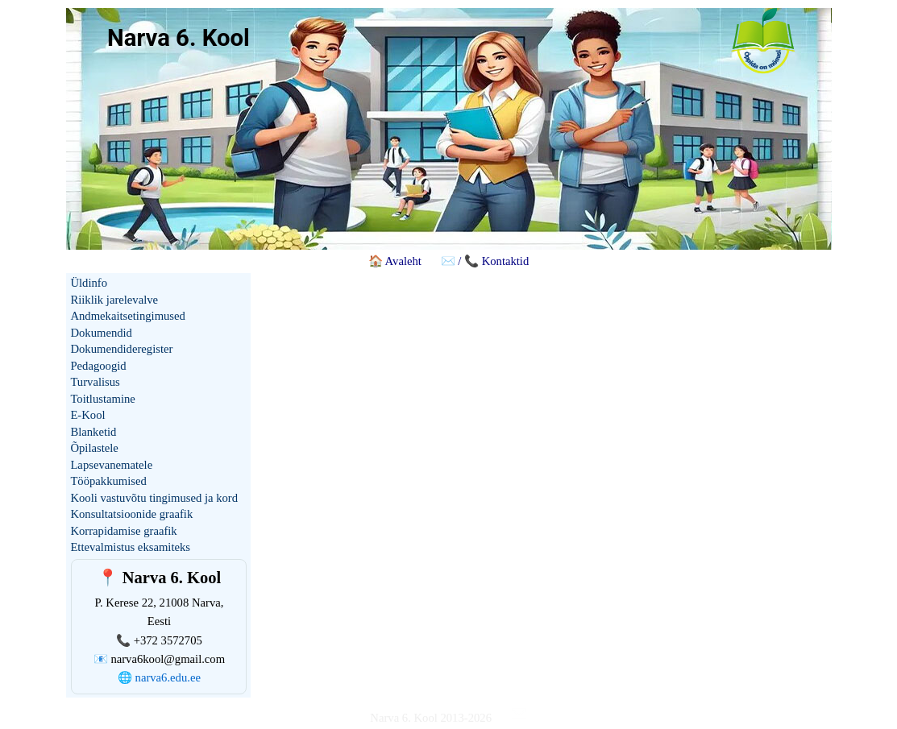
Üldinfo (88, 282)
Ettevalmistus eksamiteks (130, 547)
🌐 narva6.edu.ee (159, 677)
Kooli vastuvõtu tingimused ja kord (154, 497)
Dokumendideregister (121, 348)
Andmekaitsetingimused (127, 315)
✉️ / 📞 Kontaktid (485, 261)
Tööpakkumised (108, 480)
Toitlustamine (102, 398)
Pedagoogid (98, 365)
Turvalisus (94, 381)
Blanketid (93, 431)
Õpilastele (94, 447)
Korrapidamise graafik (123, 530)
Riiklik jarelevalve (114, 299)
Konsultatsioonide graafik (131, 513)
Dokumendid (101, 332)
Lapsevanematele (111, 464)
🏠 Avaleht (395, 261)
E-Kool (87, 414)
